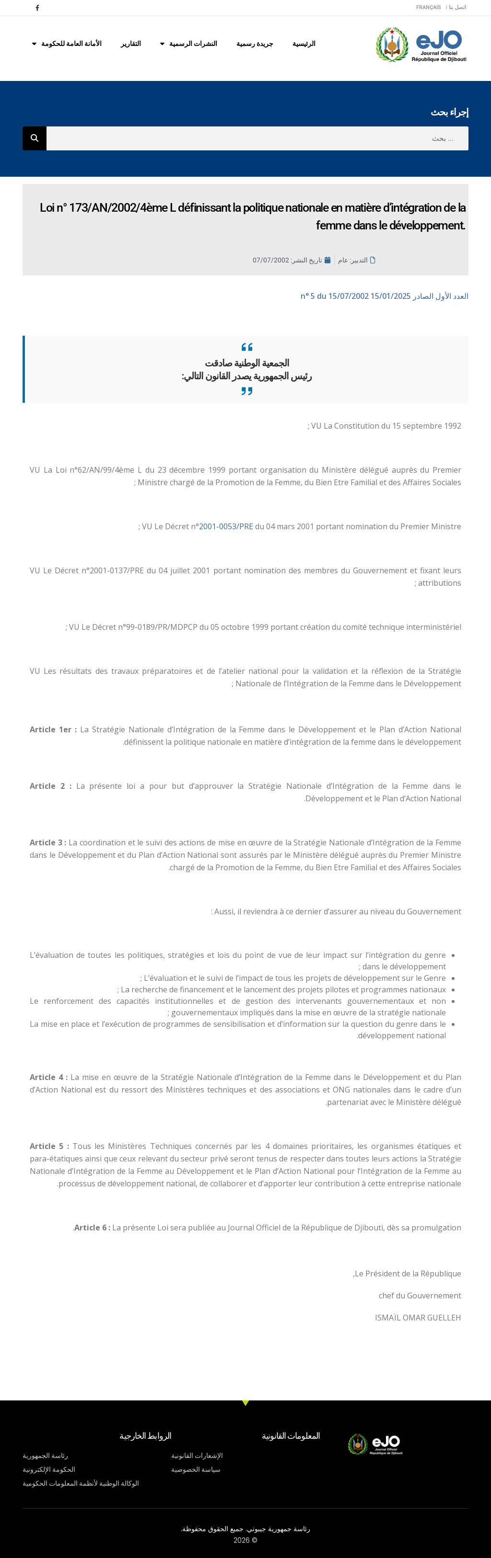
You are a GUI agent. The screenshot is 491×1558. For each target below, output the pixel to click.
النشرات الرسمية (188, 43)
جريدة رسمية (254, 43)
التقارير (131, 43)
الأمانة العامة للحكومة (67, 43)
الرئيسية (304, 43)
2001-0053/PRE (227, 526)
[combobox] (257, 138)
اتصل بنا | (456, 7)
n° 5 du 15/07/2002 (384, 296)
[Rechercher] (35, 138)
